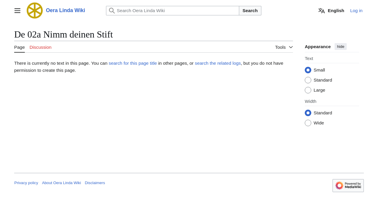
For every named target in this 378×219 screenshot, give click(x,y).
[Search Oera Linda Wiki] (172, 10)
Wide (319, 123)
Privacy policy (26, 183)
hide (340, 46)
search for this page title (133, 63)
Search (250, 10)
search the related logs (218, 63)
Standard (323, 80)
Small (319, 70)
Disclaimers (95, 183)
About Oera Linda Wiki (61, 183)
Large (319, 90)
